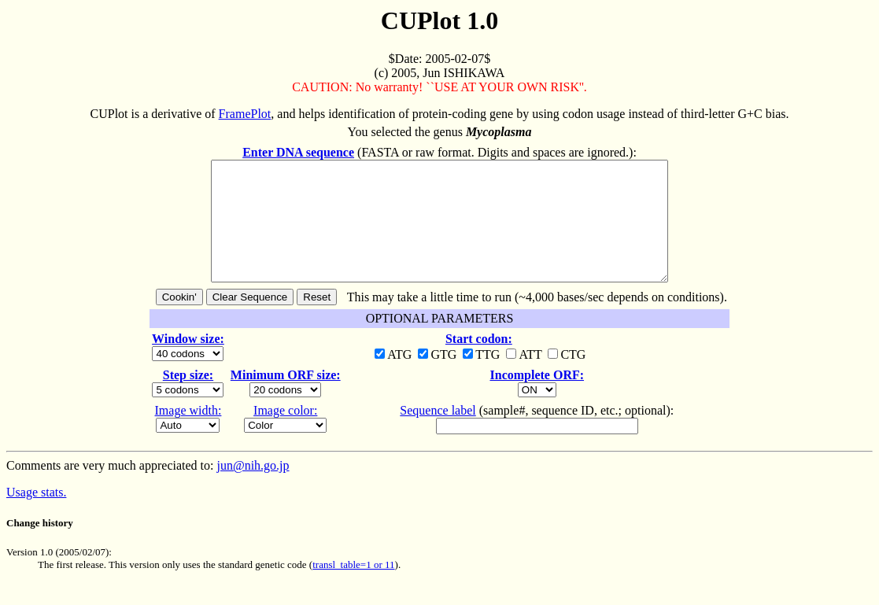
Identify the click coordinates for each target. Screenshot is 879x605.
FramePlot (245, 113)
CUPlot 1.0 (439, 20)
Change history (39, 546)
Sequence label (437, 434)
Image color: (285, 434)
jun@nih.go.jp (252, 489)
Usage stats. (36, 515)
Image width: (188, 434)
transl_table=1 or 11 (353, 588)
